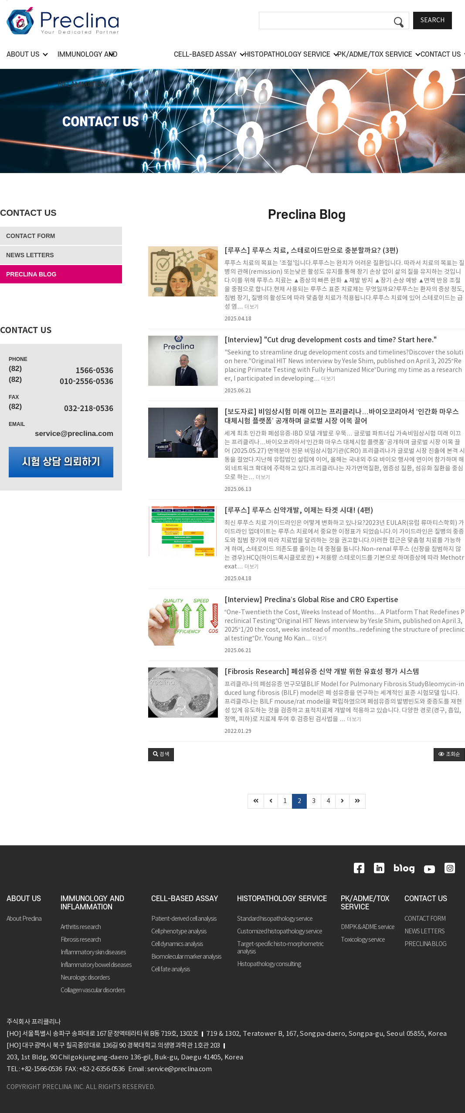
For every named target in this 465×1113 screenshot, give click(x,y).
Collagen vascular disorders (93, 990)
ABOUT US (24, 899)
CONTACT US (28, 213)
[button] (161, 754)
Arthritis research (81, 927)
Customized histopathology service (279, 931)
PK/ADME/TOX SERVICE (365, 903)
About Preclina (24, 919)
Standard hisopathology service (274, 919)
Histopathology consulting (269, 964)
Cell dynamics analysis (177, 944)
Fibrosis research (81, 939)
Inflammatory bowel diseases (96, 965)
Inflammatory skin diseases (93, 952)
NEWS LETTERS (30, 255)
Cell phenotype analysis (179, 931)
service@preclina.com (74, 433)
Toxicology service (363, 939)
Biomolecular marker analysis (186, 956)
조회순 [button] (449, 754)
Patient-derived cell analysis (184, 919)
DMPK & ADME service (367, 927)
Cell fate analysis (170, 969)
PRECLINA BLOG (31, 274)
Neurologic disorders (85, 977)
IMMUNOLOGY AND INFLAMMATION (92, 903)
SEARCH (433, 20)
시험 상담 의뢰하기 (61, 462)
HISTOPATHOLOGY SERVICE (282, 899)
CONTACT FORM (30, 235)
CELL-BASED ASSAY (184, 899)
